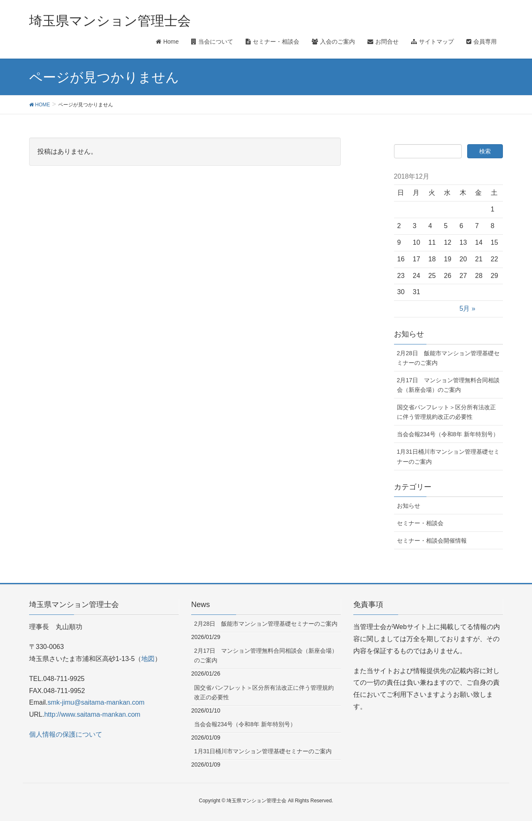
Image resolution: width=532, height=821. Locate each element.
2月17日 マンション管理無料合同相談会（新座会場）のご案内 (448, 385)
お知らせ (408, 505)
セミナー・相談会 (420, 523)
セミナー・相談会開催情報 (432, 540)
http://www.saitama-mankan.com (92, 714)
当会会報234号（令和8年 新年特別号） (448, 434)
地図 (148, 658)
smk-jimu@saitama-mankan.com (95, 702)
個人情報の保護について (65, 734)
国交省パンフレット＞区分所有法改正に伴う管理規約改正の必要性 (446, 412)
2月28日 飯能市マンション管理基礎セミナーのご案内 (448, 358)
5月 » (467, 308)
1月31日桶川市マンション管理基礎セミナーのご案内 (448, 456)
